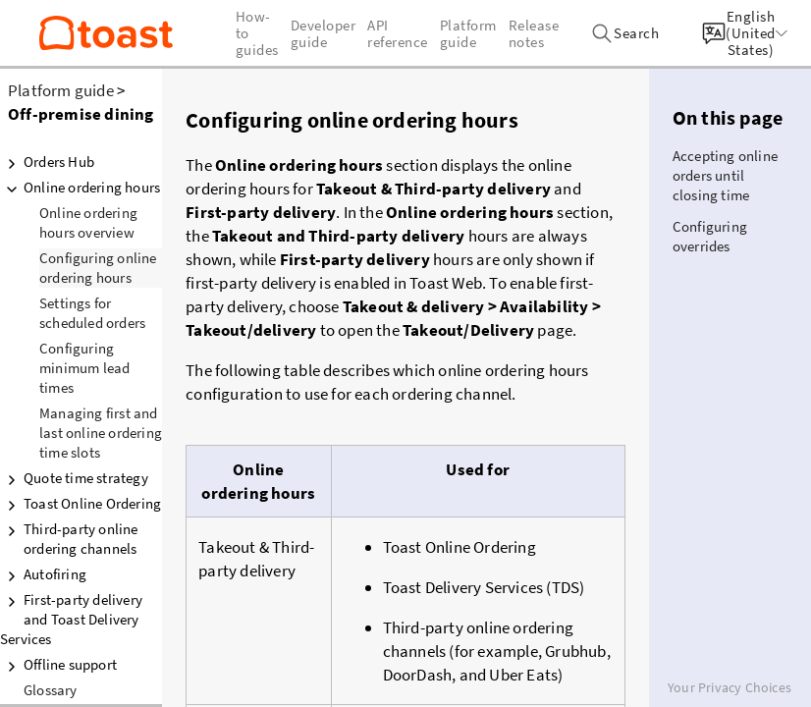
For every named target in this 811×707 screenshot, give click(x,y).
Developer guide (323, 33)
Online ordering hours (80, 187)
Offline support (58, 665)
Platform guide (61, 90)
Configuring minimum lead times (84, 368)
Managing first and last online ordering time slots (100, 433)
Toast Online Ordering (80, 504)
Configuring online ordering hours (98, 267)
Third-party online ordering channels (69, 538)
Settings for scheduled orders (92, 313)
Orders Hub (47, 162)
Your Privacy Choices (729, 687)
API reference (397, 33)
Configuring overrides (710, 236)
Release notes (534, 33)
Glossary (51, 689)
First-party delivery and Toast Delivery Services (71, 619)
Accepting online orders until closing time (725, 175)
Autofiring (43, 574)
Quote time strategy (74, 478)
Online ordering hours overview (88, 222)
